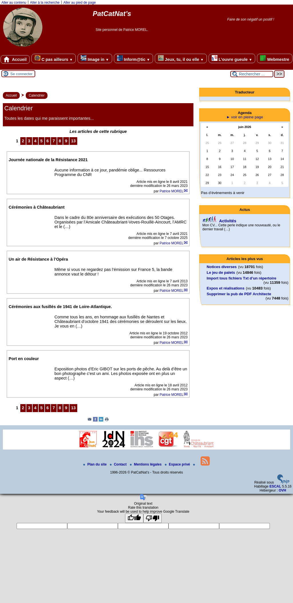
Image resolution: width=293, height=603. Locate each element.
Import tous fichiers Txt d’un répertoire (241, 278)
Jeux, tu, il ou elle (181, 58)
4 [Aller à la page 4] (35, 141)
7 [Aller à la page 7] (54, 141)
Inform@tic (133, 58)
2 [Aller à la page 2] (23, 141)
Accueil (15, 59)
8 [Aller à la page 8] (60, 141)
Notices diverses (222, 267)
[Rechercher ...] (251, 74)
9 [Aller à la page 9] (66, 141)
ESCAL (275, 486)
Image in (95, 58)
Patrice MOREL (171, 191)
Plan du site (95, 464)
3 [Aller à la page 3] (29, 141)
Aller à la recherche (45, 3)
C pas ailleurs (54, 58)
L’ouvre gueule (232, 58)
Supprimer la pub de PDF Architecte (239, 294)
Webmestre (274, 58)
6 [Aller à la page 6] (47, 141)
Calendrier (36, 95)
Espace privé (178, 464)
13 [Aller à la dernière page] (73, 141)
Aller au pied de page (79, 3)
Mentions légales (146, 464)
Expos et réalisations (225, 288)
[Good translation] (134, 518)
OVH (282, 490)
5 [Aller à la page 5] (41, 141)
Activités (227, 221)
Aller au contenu (13, 3)
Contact (119, 464)
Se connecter (21, 74)
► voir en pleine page (244, 117)
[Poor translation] (152, 518)
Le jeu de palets (221, 272)
